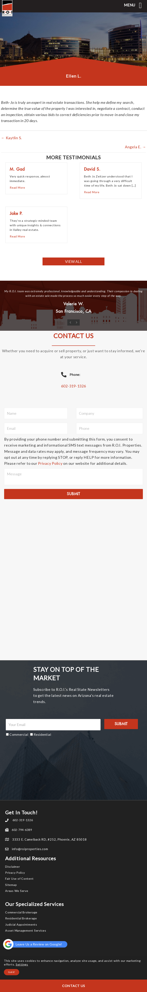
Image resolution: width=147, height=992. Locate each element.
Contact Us (73, 986)
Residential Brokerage (21, 918)
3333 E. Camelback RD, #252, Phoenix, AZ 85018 (49, 839)
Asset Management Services (25, 930)
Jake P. (16, 213)
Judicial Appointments (21, 924)
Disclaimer (12, 866)
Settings (22, 964)
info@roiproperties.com (30, 849)
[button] (73, 262)
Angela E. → (135, 147)
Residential (42, 734)
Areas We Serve (16, 891)
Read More (17, 187)
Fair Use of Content (19, 878)
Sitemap (11, 885)
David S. (92, 169)
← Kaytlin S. (11, 137)
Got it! (11, 972)
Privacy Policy (50, 463)
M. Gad (17, 169)
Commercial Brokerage (21, 912)
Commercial (18, 734)
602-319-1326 (73, 386)
